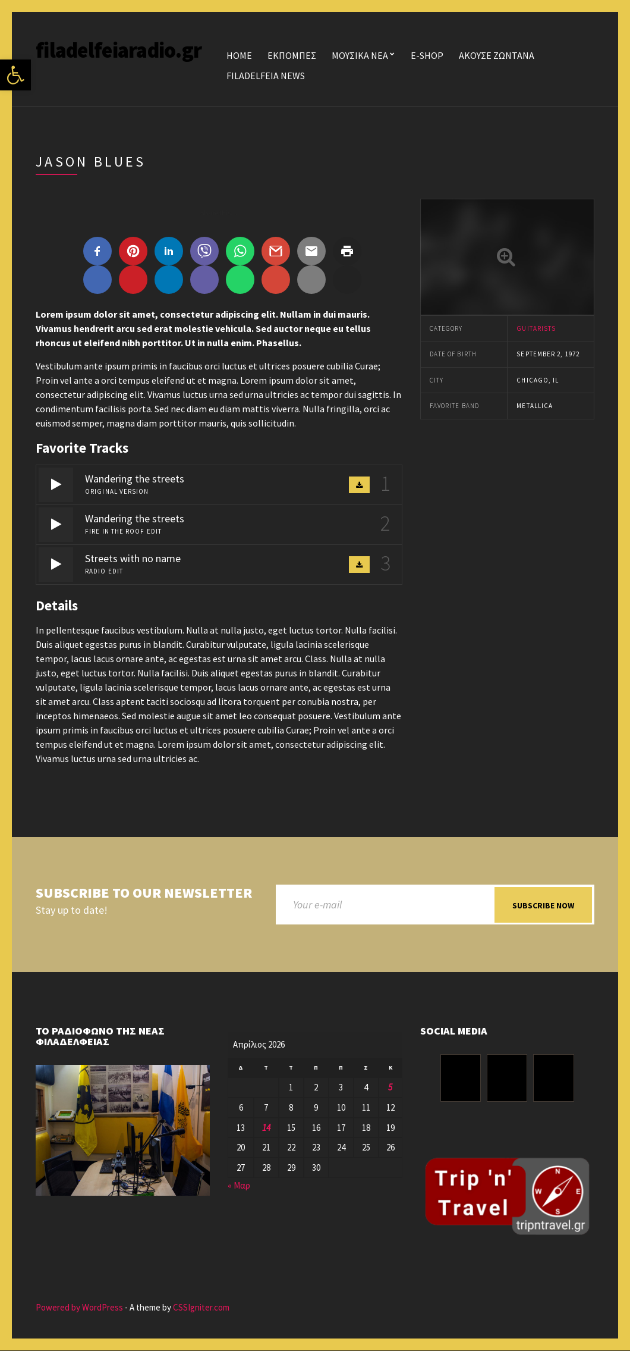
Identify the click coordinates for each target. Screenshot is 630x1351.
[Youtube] (553, 1078)
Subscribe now (543, 905)
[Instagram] (507, 1078)
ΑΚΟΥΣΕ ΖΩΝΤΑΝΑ (496, 55)
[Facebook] (460, 1078)
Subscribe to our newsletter (144, 893)
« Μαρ (239, 1185)
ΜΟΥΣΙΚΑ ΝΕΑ (360, 55)
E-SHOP (427, 55)
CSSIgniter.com (201, 1307)
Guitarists (536, 328)
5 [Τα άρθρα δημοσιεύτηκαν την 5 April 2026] (390, 1087)
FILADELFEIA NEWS (265, 76)
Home (239, 55)
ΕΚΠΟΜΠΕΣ (291, 55)
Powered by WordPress (79, 1307)
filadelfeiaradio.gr (118, 50)
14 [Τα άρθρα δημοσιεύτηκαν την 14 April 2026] (266, 1127)
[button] (15, 74)
